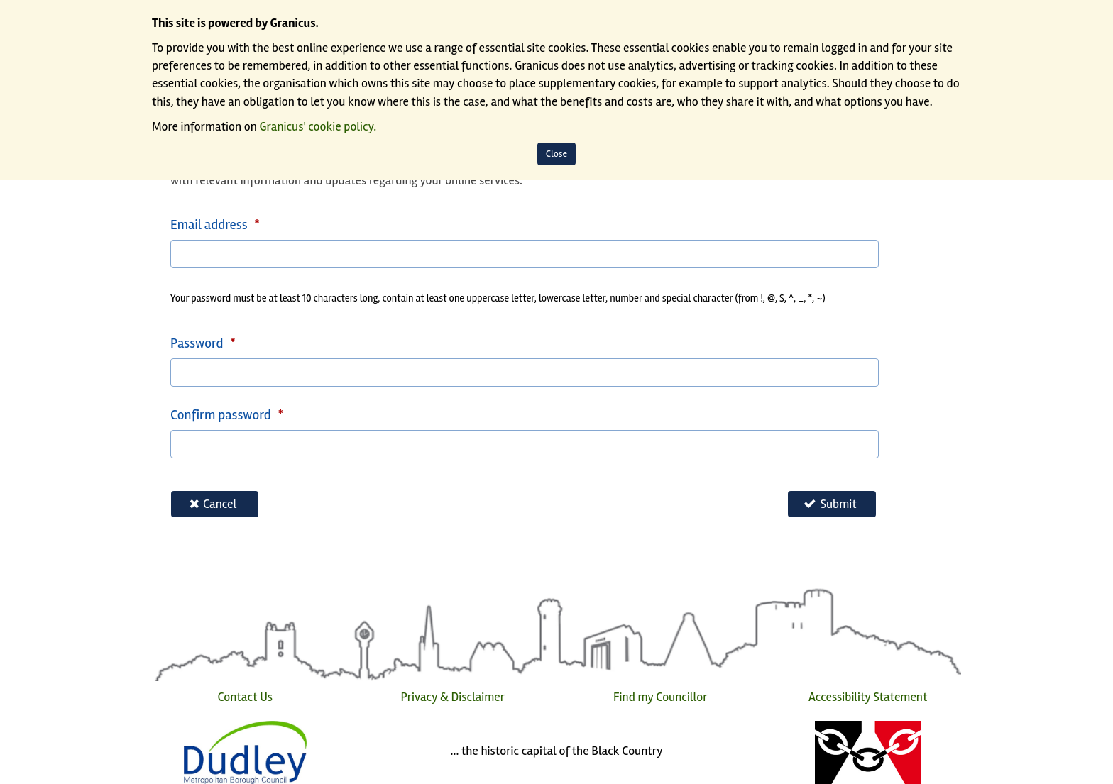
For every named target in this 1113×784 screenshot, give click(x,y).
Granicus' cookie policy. (318, 126)
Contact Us (245, 697)
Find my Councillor (660, 697)
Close (557, 154)
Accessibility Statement (867, 697)
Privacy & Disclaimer (452, 697)
